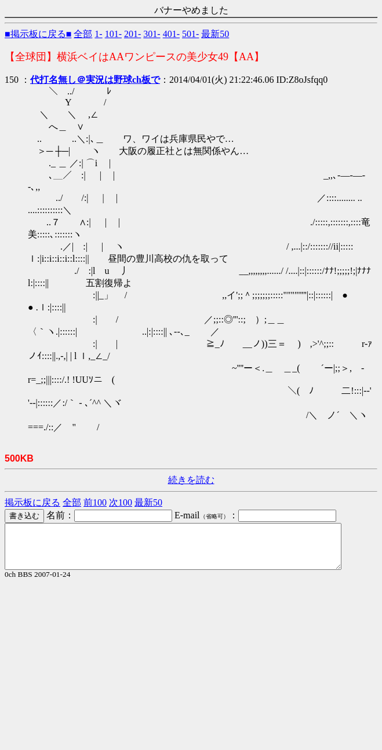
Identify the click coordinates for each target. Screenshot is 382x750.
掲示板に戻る (32, 502)
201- (132, 34)
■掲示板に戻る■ (38, 34)
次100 (120, 502)
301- (151, 34)
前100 (95, 502)
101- (113, 34)
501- (190, 34)
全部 (83, 34)
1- (98, 34)
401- (171, 34)
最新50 (215, 34)
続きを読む (191, 480)
